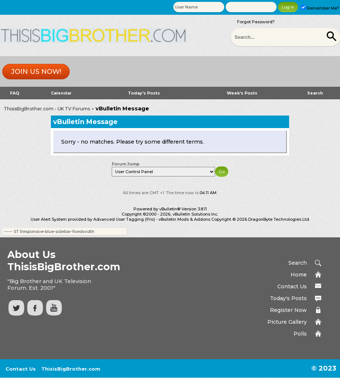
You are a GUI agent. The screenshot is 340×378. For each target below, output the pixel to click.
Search (315, 93)
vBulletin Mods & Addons (184, 219)
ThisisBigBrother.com (70, 369)
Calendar (61, 93)
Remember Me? (320, 8)
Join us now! (36, 72)
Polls (300, 333)
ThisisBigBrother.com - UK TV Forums (47, 108)
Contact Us (292, 286)
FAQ (14, 93)
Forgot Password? (256, 21)
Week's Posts (242, 93)
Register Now (288, 310)
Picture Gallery (287, 322)
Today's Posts (144, 93)
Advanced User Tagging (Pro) (124, 219)
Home (299, 274)
